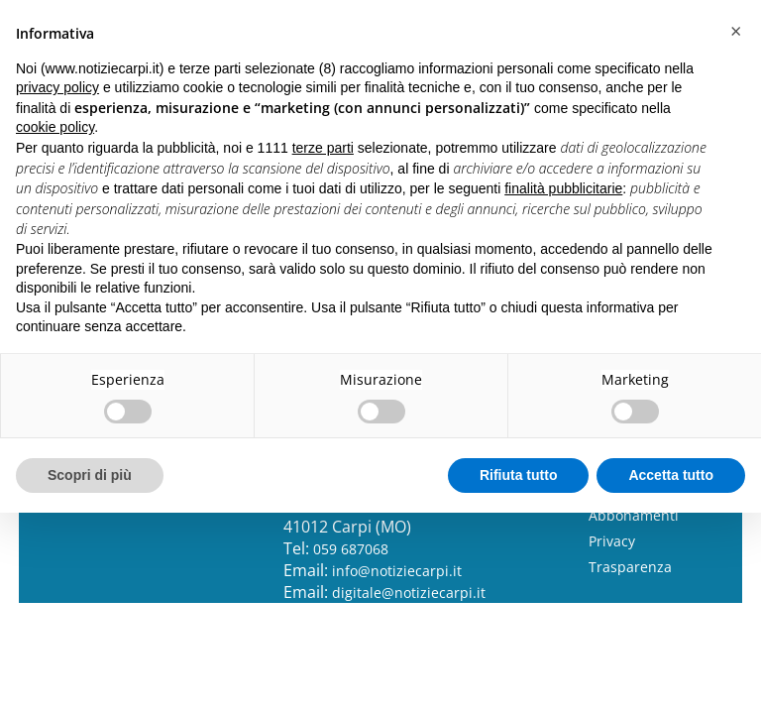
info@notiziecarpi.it (397, 570)
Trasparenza (630, 566)
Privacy (612, 541)
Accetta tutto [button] (670, 475)
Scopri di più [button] (90, 475)
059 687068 (350, 548)
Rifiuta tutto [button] (519, 475)
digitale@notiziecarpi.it (409, 592)
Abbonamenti (634, 515)
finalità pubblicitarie (563, 188)
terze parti (323, 148)
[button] (735, 32)
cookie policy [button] (55, 127)
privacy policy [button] (57, 87)
